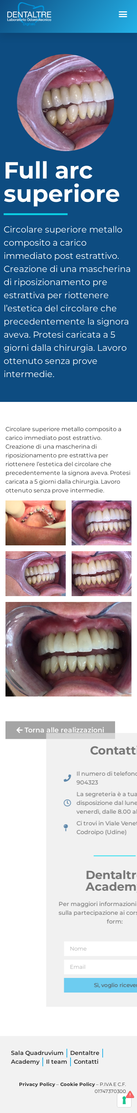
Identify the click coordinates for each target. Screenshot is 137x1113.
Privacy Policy (37, 1084)
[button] (123, 14)
